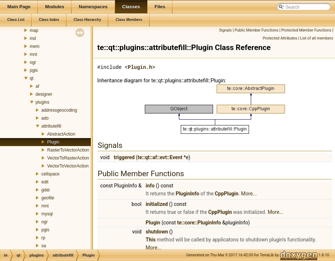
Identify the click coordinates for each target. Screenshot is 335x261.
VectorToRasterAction (68, 158)
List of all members (316, 38)
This (150, 240)
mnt (33, 54)
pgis (34, 70)
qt (31, 78)
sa (43, 245)
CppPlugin (226, 193)
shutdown (157, 232)
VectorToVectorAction (68, 166)
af (37, 86)
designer (44, 94)
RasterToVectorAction (68, 150)
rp (43, 237)
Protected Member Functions (306, 30)
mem (35, 46)
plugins (42, 102)
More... (249, 193)
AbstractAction (61, 134)
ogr (33, 62)
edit (44, 182)
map (34, 30)
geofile (47, 197)
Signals (225, 30)
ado (45, 118)
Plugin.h (140, 67)
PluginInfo (187, 193)
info (150, 185)
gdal (45, 189)
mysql (47, 213)
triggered (124, 157)
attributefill (51, 126)
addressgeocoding (59, 110)
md (33, 38)
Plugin (53, 142)
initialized (157, 204)
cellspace (50, 174)
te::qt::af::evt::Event (160, 157)
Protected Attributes (280, 38)
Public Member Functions (256, 30)
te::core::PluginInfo (199, 222)
